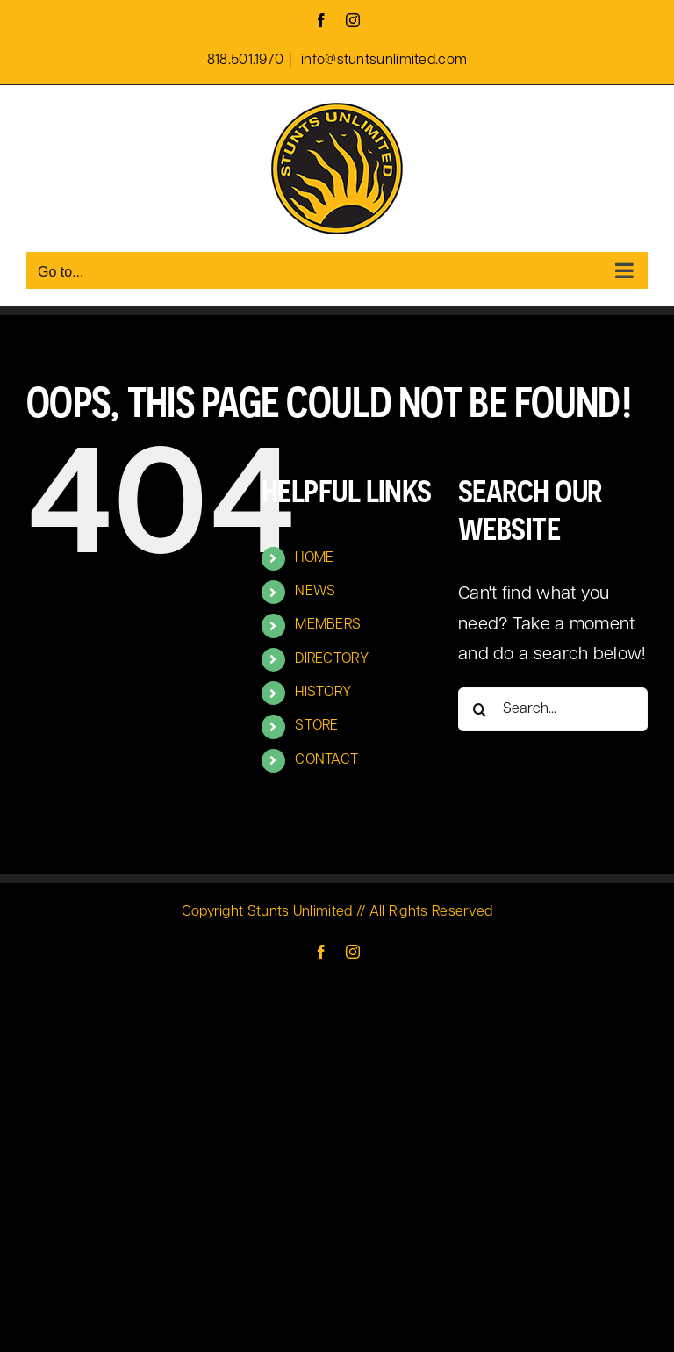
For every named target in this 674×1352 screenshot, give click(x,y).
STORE (317, 726)
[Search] (480, 709)
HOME (314, 558)
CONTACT (326, 760)
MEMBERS (328, 625)
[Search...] (553, 709)
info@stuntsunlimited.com (383, 61)
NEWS (315, 592)
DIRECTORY (332, 659)
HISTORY (323, 693)
